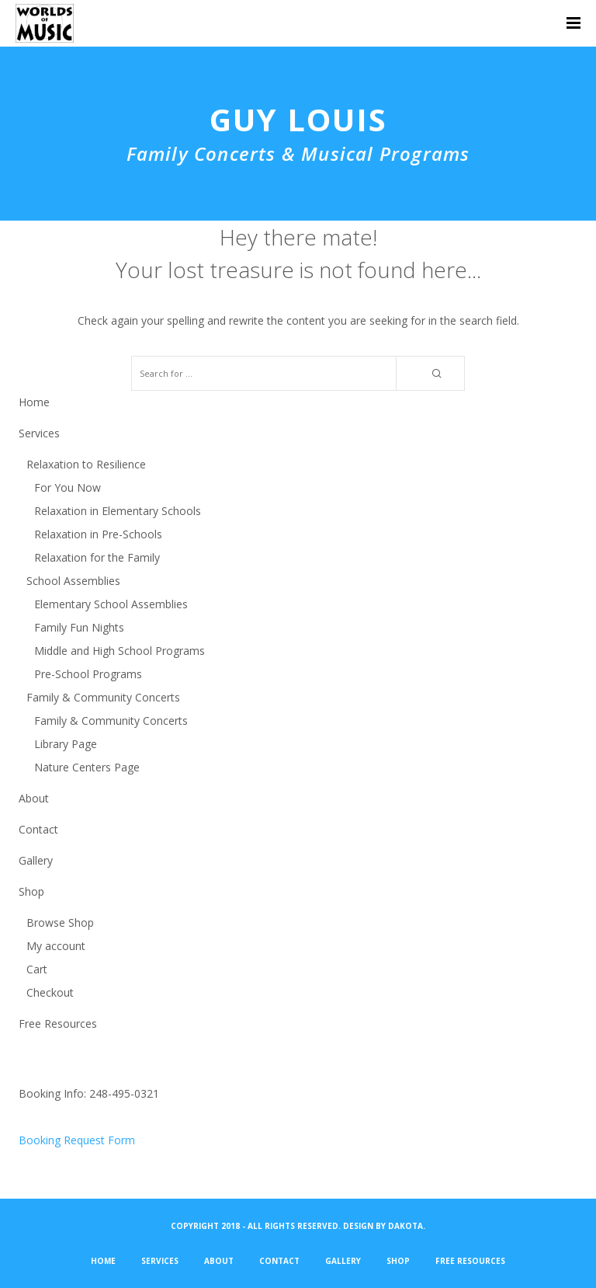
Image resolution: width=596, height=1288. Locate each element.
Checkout (50, 992)
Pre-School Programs (88, 674)
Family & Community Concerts (103, 697)
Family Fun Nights (79, 627)
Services (39, 433)
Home (34, 402)
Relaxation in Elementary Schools (117, 510)
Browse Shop (60, 922)
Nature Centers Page (87, 767)
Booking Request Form (77, 1140)
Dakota (405, 1225)
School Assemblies (73, 580)
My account (55, 945)
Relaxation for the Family (97, 557)
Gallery (36, 860)
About (34, 798)
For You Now (67, 487)
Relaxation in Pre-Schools (98, 534)
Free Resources (58, 1023)
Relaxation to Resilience (86, 464)
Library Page (65, 743)
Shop (31, 891)
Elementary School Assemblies (111, 604)
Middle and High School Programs (119, 650)
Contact (38, 829)
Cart (36, 969)
